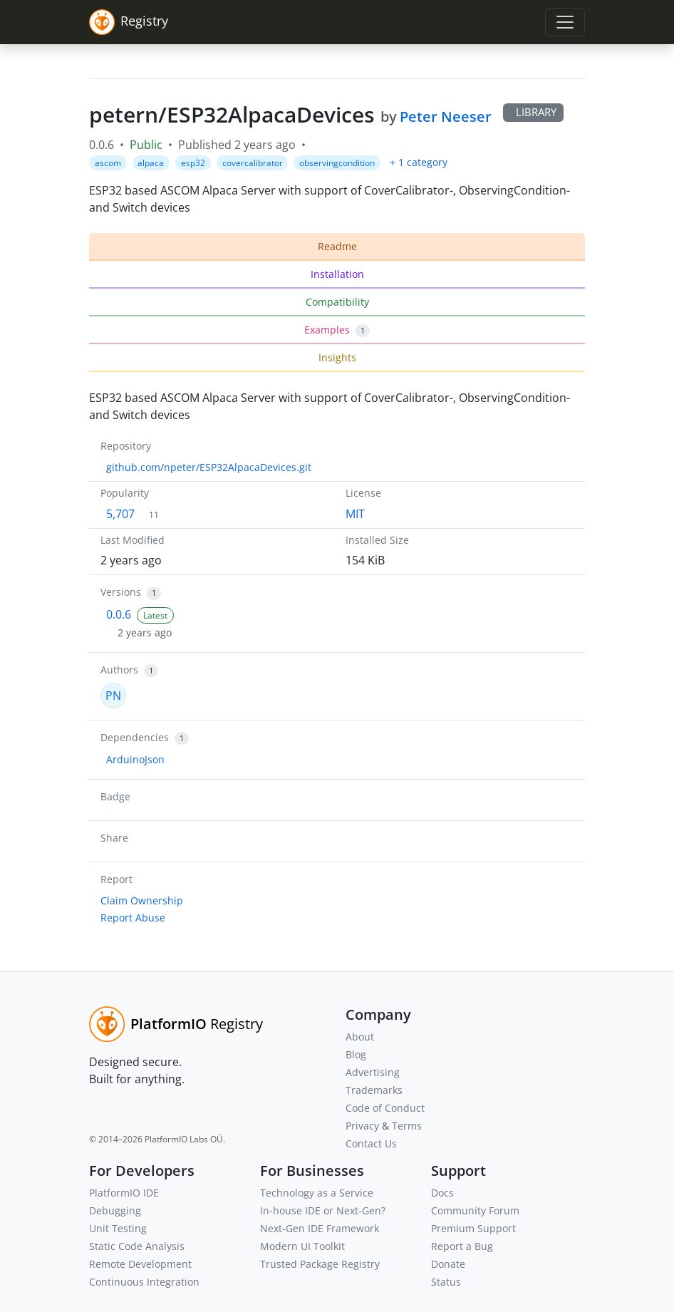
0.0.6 (118, 614)
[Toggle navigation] (565, 22)
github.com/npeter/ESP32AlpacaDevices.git (208, 467)
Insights (337, 357)
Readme (337, 246)
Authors (119, 669)
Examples (337, 330)
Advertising (373, 1072)
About (360, 1036)
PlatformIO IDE (124, 1192)
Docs (442, 1192)
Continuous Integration (144, 1281)
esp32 (193, 163)
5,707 (120, 514)
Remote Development (140, 1264)
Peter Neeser (446, 116)
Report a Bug (462, 1246)
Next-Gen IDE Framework (319, 1228)
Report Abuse (132, 917)
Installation (337, 274)
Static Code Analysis (137, 1246)
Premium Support (473, 1228)
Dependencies (134, 737)
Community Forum (475, 1210)
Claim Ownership (141, 900)
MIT (355, 514)
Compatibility (337, 302)
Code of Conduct (385, 1108)
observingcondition (337, 163)
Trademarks (374, 1090)
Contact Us (371, 1143)
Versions (120, 592)
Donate (448, 1264)
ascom (108, 163)
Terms (407, 1125)
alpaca (151, 163)
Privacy (362, 1125)
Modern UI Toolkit (302, 1246)
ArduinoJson (135, 759)
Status (446, 1281)
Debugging (115, 1210)
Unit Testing (118, 1228)
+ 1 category (418, 162)
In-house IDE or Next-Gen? (322, 1210)
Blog (356, 1054)
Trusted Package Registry (320, 1264)
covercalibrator (252, 163)
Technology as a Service (316, 1192)
